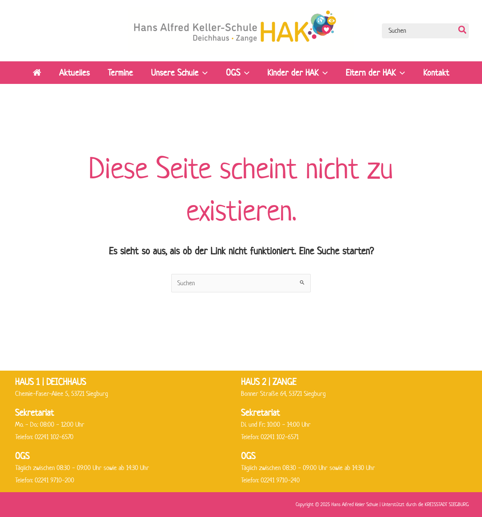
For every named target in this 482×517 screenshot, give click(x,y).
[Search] (463, 30)
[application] (202, 72)
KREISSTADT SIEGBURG (447, 504)
